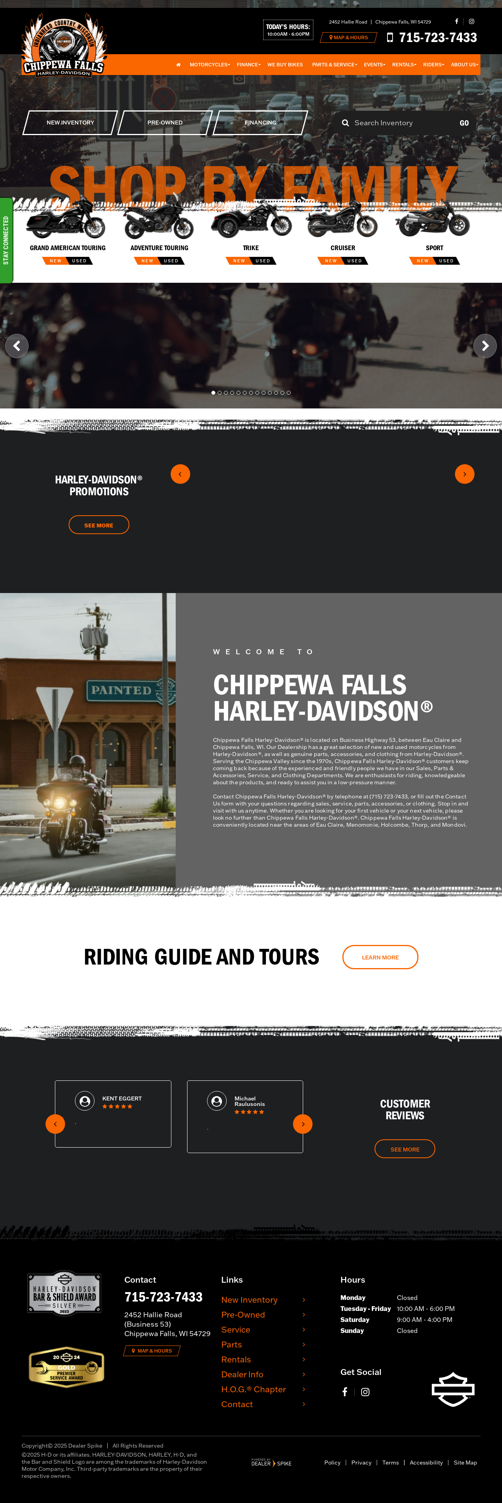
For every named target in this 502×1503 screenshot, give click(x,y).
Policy (332, 1462)
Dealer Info (242, 1374)
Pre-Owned (243, 1314)
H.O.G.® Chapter (253, 1389)
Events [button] (373, 65)
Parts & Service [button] (333, 65)
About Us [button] (463, 65)
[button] (17, 345)
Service (235, 1329)
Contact (237, 1404)
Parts (231, 1344)
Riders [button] (432, 65)
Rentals (236, 1359)
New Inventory (249, 1299)
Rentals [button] (403, 65)
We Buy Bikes (285, 65)
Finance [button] (247, 65)
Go (464, 123)
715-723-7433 (163, 1297)
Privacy (361, 1462)
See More (98, 525)
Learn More (380, 957)
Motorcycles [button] (208, 65)
